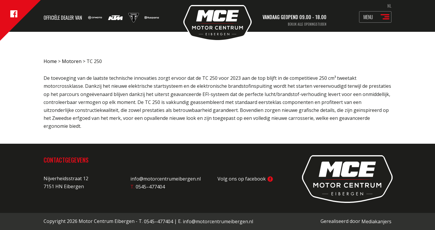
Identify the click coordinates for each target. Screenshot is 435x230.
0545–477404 (158, 221)
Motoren (72, 61)
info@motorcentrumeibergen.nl (165, 179)
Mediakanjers (376, 221)
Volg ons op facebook (245, 179)
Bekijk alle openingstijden (307, 24)
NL (389, 5)
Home (50, 61)
